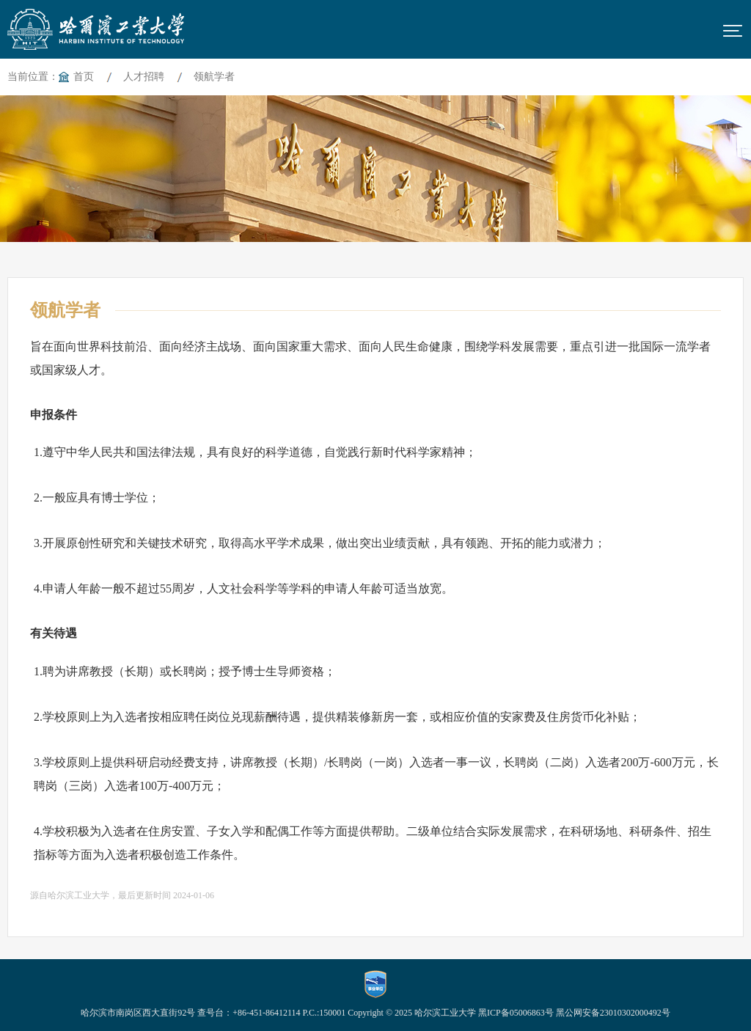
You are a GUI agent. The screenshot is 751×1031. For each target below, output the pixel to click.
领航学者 (214, 76)
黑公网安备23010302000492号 (613, 1013)
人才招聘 (143, 76)
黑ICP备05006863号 (516, 1013)
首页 (83, 76)
